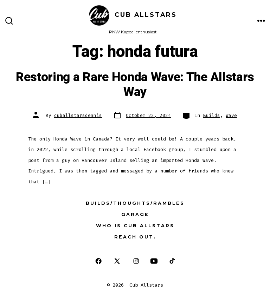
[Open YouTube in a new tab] (153, 261)
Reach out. (135, 237)
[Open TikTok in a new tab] (172, 261)
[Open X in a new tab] (117, 261)
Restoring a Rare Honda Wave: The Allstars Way (135, 84)
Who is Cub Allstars (135, 225)
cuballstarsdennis (78, 115)
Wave (231, 115)
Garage (135, 214)
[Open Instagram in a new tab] (136, 261)
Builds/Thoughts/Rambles (135, 203)
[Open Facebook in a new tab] (98, 261)
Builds (211, 115)
